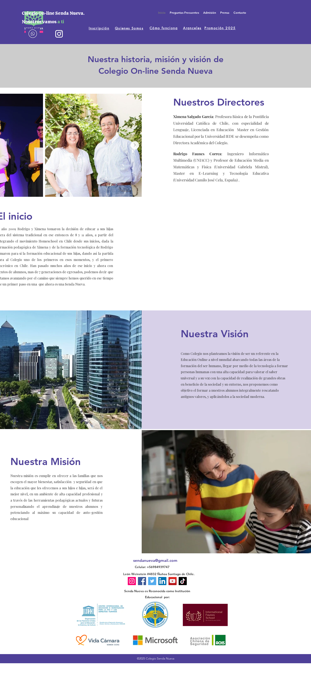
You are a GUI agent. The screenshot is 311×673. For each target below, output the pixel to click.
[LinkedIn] (162, 581)
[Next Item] (135, 145)
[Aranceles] (192, 28)
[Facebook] (142, 581)
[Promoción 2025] (220, 28)
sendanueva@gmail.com (155, 560)
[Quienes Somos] (129, 28)
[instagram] (59, 34)
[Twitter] (152, 581)
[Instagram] (132, 581)
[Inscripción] (99, 28)
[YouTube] (172, 581)
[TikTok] (183, 581)
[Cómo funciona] (163, 28)
